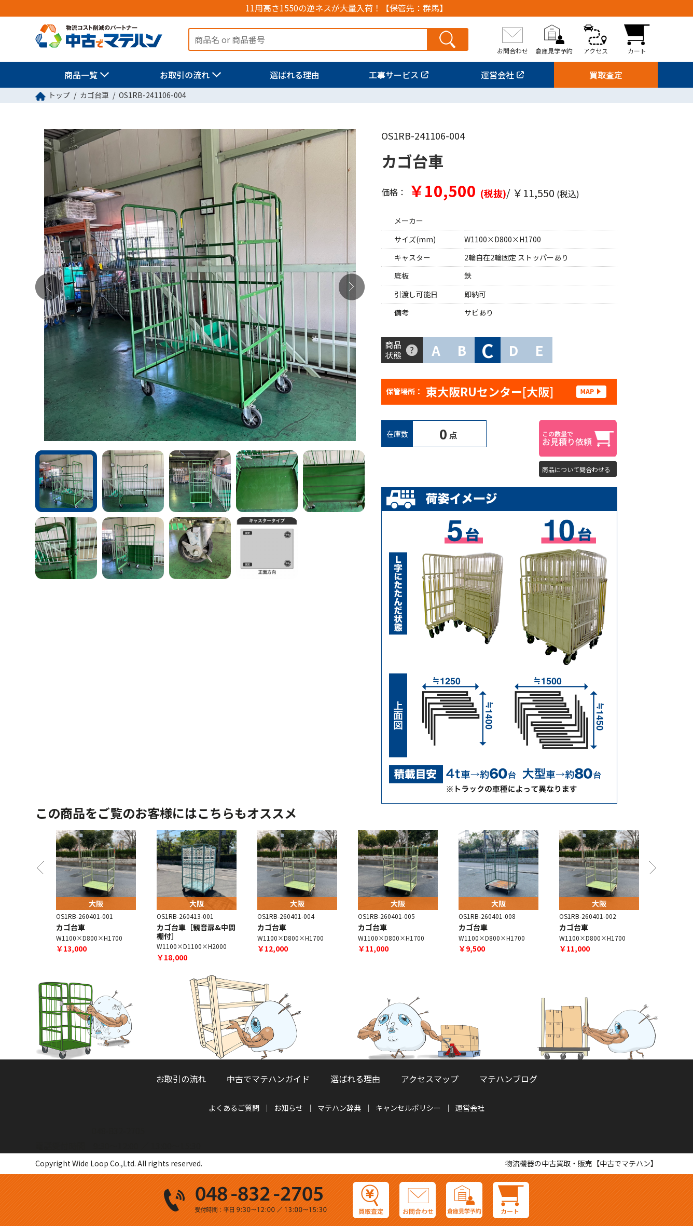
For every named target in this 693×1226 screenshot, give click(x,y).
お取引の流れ (185, 74)
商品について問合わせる (576, 469)
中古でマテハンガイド (268, 1078)
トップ (59, 95)
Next (352, 287)
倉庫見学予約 (554, 50)
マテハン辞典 (339, 1108)
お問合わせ (512, 50)
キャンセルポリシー (408, 1108)
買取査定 (605, 74)
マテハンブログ (508, 1078)
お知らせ (288, 1108)
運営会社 (497, 74)
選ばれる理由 (295, 74)
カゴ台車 (94, 95)
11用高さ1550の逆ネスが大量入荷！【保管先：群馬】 (346, 8)
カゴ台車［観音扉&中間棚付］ (196, 931)
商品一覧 (81, 74)
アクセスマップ (430, 1078)
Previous (48, 287)
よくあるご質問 (234, 1108)
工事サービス (394, 74)
